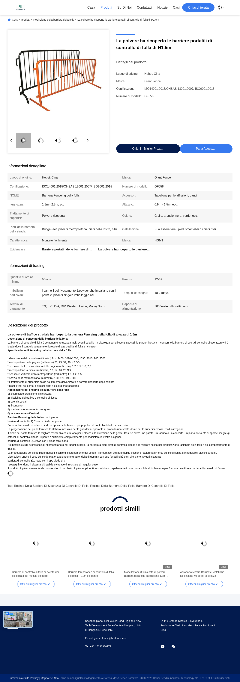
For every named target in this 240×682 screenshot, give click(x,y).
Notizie (162, 7)
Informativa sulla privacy (24, 678)
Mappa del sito (50, 678)
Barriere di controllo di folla (155, 485)
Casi (176, 7)
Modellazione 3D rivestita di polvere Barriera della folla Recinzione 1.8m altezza (145, 574)
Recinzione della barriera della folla (53, 19)
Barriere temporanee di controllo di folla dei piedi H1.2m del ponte (91, 574)
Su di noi (124, 7)
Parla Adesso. (205, 148)
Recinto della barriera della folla (112, 485)
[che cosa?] (165, 646)
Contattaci (144, 7)
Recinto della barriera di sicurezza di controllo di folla (51, 485)
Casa (91, 7)
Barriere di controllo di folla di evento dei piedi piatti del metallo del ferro (35, 574)
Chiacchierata (198, 7)
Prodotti (106, 7)
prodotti (25, 19)
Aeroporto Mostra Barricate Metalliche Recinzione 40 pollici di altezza (202, 574)
